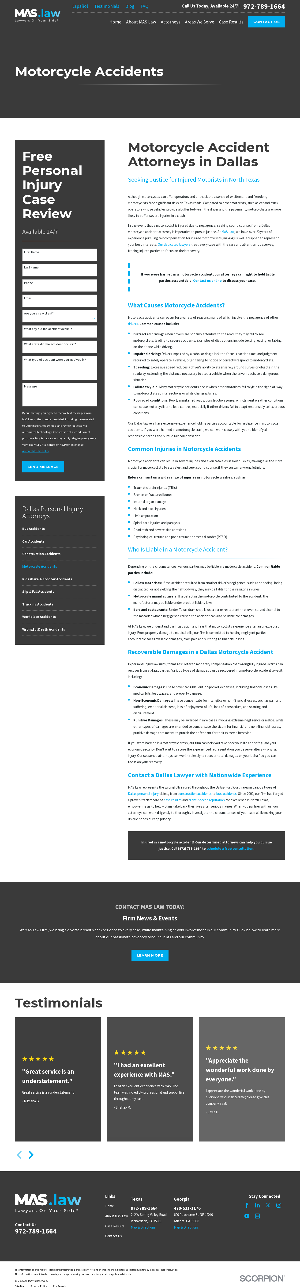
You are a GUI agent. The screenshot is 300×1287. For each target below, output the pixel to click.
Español (80, 6)
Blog (129, 6)
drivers (133, 324)
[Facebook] (246, 1205)
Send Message (43, 466)
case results (173, 800)
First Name (31, 252)
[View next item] (31, 1155)
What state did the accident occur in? (50, 344)
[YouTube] (246, 1216)
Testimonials (106, 6)
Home (109, 1206)
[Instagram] (278, 1205)
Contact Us (266, 21)
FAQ (144, 6)
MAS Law (227, 232)
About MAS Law (116, 1216)
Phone (28, 283)
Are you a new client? (39, 313)
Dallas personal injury (143, 793)
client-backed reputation (206, 800)
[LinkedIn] (257, 1205)
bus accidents (226, 793)
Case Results (114, 1226)
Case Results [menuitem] (231, 22)
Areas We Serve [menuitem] (199, 22)
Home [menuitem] (115, 22)
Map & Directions (143, 1227)
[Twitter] (268, 1205)
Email (27, 298)
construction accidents (195, 793)
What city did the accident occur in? (49, 329)
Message (30, 386)
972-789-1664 (264, 6)
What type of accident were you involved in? (55, 360)
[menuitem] (60, 529)
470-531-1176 (187, 1208)
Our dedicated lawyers (174, 244)
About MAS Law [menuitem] (141, 22)
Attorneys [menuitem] (170, 22)
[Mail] (257, 1216)
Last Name (31, 267)
